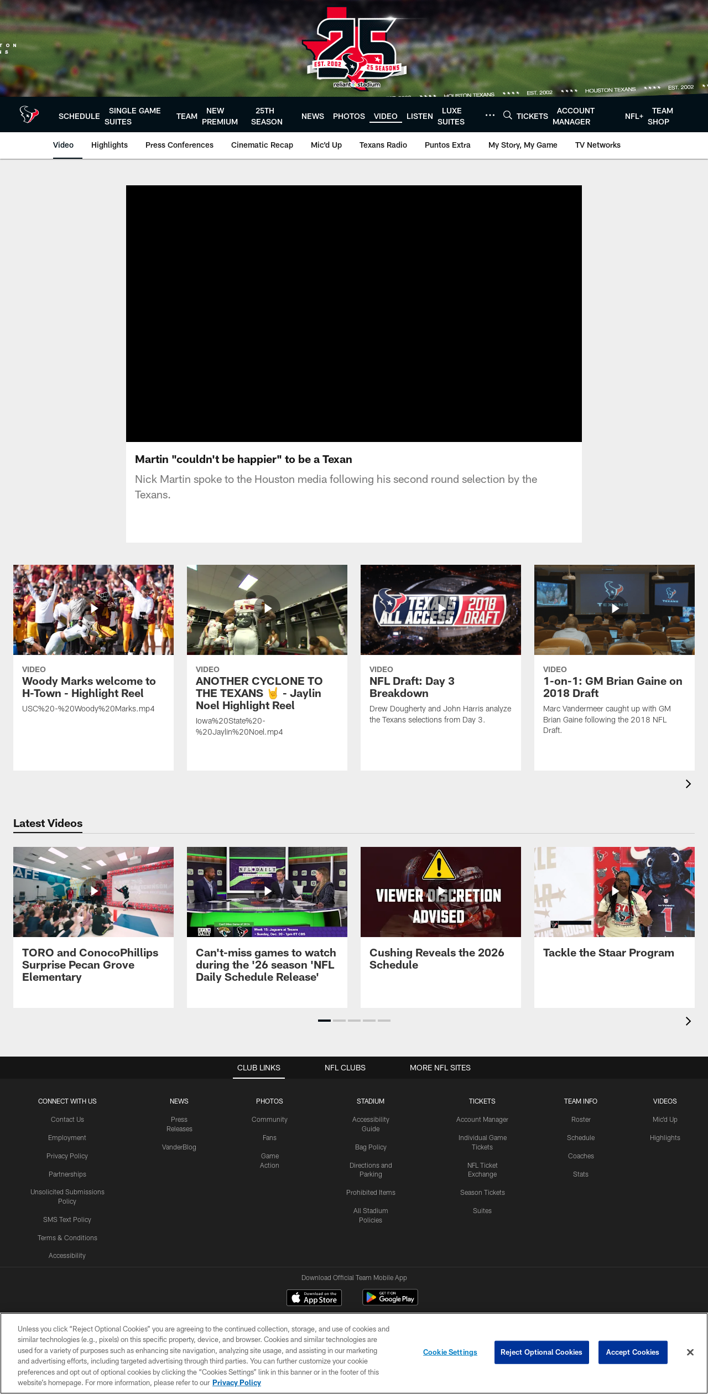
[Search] (507, 114)
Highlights (665, 1105)
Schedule (581, 1105)
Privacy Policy (67, 1122)
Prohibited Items (370, 1159)
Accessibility (67, 1222)
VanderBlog (179, 1113)
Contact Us (67, 1086)
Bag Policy (371, 1113)
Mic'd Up (665, 1086)
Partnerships (67, 1141)
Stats (581, 1141)
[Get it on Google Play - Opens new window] (390, 1270)
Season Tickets (482, 1159)
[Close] (690, 1352)
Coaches (581, 1122)
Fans (270, 1105)
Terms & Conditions (67, 1204)
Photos (269, 1068)
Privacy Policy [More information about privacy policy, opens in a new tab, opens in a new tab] (236, 1382)
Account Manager (482, 1086)
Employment (67, 1105)
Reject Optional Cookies (542, 1352)
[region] (354, 1353)
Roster (581, 1086)
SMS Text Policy (67, 1186)
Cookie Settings (450, 1352)
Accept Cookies (633, 1352)
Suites (482, 1178)
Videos (665, 1068)
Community (270, 1086)
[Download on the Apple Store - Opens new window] (314, 1266)
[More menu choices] (490, 115)
